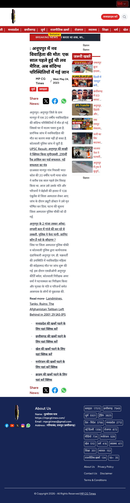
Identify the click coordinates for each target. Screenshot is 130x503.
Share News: (34, 101)
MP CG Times (88, 493)
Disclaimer (106, 473)
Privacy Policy (105, 466)
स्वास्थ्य (92, 29)
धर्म (116, 29)
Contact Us (90, 473)
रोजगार (79, 29)
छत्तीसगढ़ (29, 29)
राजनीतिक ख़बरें (59, 29)
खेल (125, 29)
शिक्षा (105, 29)
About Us (89, 466)
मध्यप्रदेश (13, 29)
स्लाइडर (43, 89)
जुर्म (43, 29)
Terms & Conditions (95, 480)
